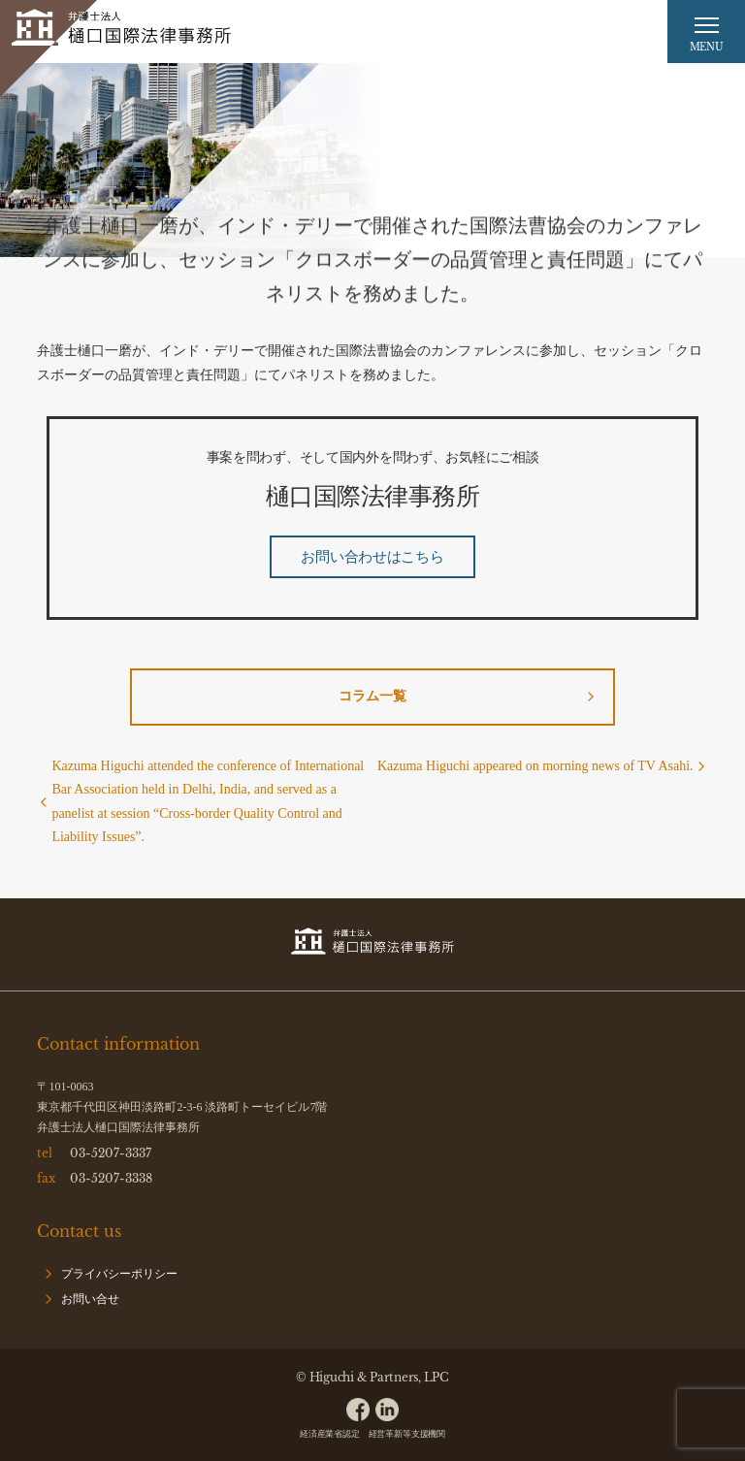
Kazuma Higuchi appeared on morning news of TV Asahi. (535, 766)
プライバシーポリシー (119, 1274)
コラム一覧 (372, 696)
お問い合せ (90, 1299)
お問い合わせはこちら (372, 557)
